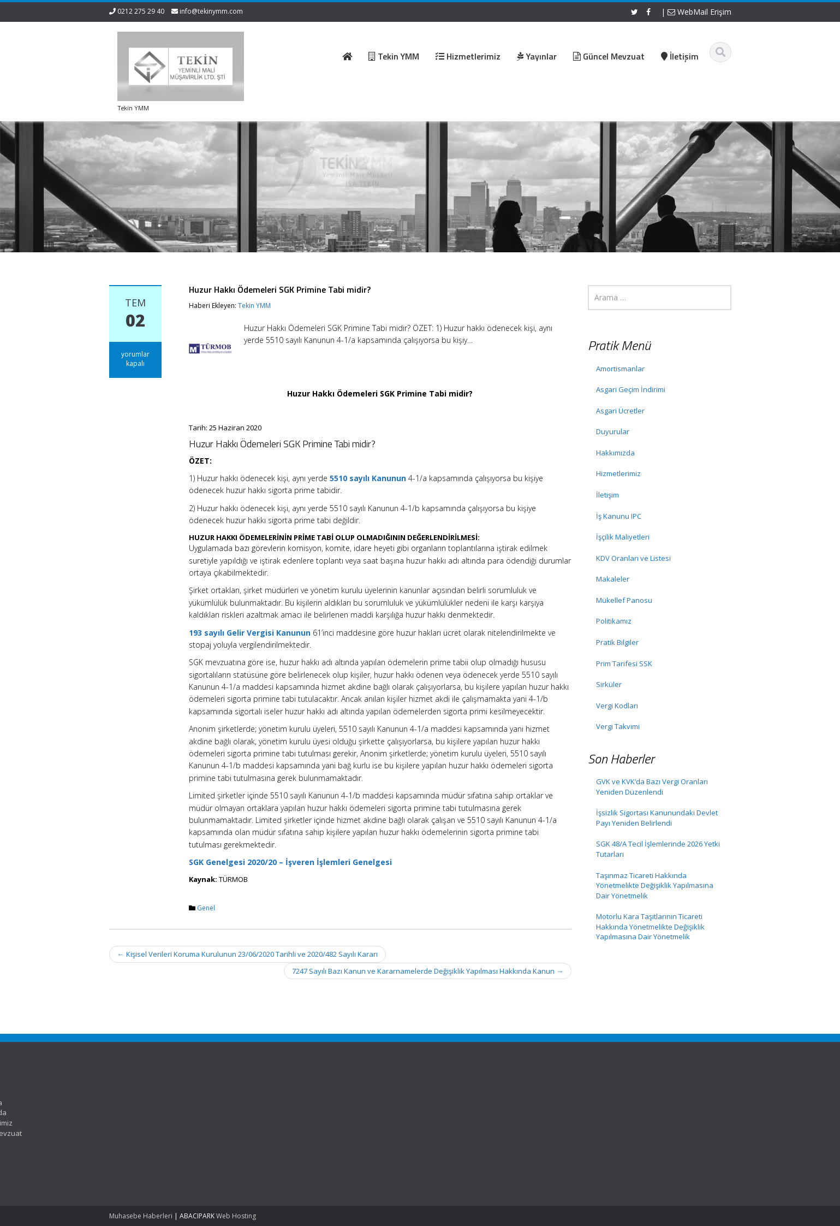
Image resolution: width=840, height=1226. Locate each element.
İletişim (607, 495)
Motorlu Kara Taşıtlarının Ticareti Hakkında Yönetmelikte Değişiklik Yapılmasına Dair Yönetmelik (650, 926)
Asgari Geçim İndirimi (630, 389)
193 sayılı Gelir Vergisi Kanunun (250, 632)
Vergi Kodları (617, 705)
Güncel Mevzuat (388, 1133)
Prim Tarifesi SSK (624, 663)
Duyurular (612, 431)
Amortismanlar (620, 369)
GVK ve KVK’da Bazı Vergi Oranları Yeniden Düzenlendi (652, 787)
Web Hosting (236, 1216)
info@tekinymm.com (211, 11)
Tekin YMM (254, 305)
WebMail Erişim (699, 12)
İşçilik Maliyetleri (623, 537)
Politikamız (614, 621)
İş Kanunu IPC (618, 516)
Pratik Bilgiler (617, 642)
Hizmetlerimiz (618, 473)
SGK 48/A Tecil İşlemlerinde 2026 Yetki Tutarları (658, 849)
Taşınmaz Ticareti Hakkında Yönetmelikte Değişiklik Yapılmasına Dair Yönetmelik (654, 885)
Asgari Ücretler (620, 411)
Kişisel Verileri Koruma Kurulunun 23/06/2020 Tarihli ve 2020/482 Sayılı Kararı (247, 954)
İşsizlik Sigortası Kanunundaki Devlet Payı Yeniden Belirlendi (657, 818)
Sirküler (609, 684)
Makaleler (612, 579)
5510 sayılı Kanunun (368, 478)
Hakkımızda (615, 453)
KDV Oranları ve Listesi (633, 558)
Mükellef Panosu (624, 600)
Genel (206, 908)
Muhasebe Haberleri (140, 1216)
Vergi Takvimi (618, 726)
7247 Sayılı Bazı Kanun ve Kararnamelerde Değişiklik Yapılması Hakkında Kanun (427, 971)
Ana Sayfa (378, 1102)
